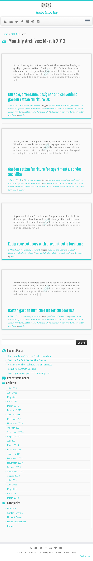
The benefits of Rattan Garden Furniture (30, 365)
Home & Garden (15, 526)
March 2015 (13, 415)
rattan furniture (50, 117)
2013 (13, 43)
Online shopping (59, 262)
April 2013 (12, 502)
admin (21, 124)
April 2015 (12, 410)
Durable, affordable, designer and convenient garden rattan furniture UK (42, 106)
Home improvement (33, 114)
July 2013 (12, 489)
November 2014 (15, 432)
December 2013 (15, 467)
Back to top (85, 556)
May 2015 (12, 406)
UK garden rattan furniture (62, 121)
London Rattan (30, 552)
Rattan (10, 535)
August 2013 (13, 485)
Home (5, 43)
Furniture (12, 262)
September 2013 (15, 480)
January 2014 (13, 463)
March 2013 (13, 507)
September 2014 (15, 441)
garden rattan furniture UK (30, 117)
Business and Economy (57, 259)
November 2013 (15, 472)
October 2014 (14, 437)
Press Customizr (55, 552)
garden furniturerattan (59, 114)
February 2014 (14, 458)
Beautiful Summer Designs (22, 378)
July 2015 (12, 397)
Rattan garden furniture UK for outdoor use (41, 319)
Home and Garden (43, 262)
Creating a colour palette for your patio (28, 382)
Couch (72, 259)
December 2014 (15, 428)
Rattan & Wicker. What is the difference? (30, 374)
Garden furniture (26, 262)
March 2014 (13, 454)
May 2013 (12, 498)
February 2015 (14, 419)
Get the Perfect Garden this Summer (27, 369)
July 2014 (12, 450)
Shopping (78, 262)
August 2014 (13, 445)
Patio (70, 262)
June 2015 (12, 401)
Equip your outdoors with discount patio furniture (45, 253)
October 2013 (14, 476)
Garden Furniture (15, 522)
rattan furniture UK (68, 117)
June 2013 (12, 493)
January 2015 (13, 423)
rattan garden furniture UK (36, 121)
